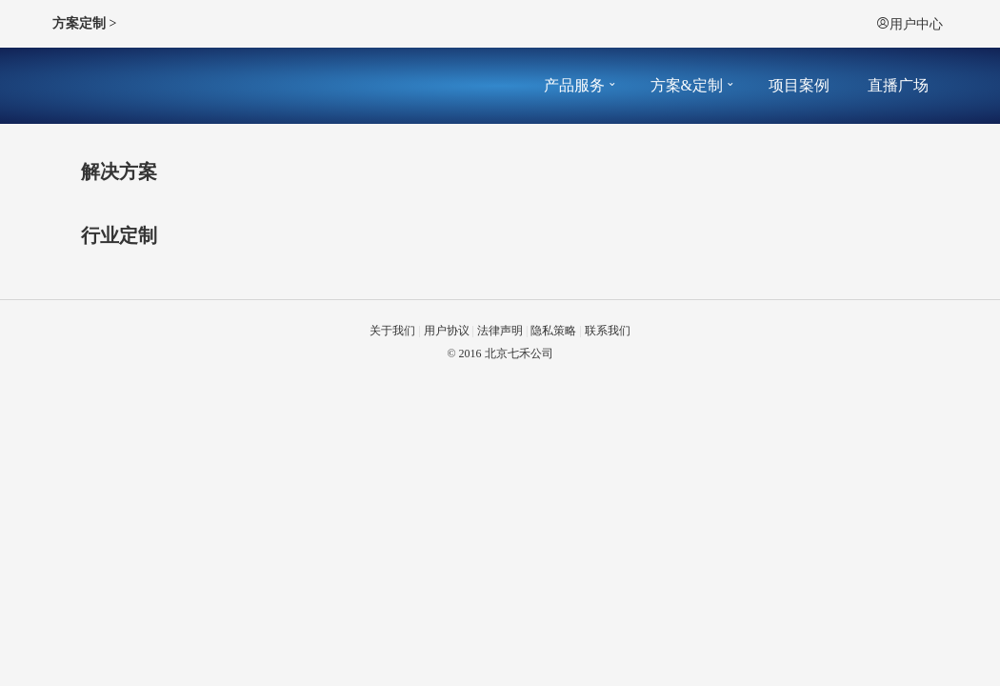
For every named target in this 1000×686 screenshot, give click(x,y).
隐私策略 (553, 330)
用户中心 (909, 24)
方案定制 (79, 23)
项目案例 (799, 85)
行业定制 (119, 235)
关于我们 (392, 330)
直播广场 (898, 85)
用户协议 (447, 330)
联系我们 (607, 330)
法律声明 (500, 330)
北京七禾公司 (519, 353)
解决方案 (119, 171)
